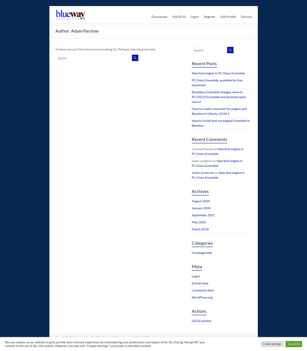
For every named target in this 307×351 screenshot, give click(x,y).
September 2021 (203, 215)
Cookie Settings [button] (272, 344)
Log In (195, 16)
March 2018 (200, 229)
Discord (246, 16)
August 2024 (201, 201)
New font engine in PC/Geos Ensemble (218, 73)
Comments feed (203, 290)
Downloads (159, 16)
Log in (196, 276)
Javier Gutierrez (203, 172)
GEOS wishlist (201, 321)
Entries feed (200, 283)
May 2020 (199, 222)
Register (209, 16)
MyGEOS (179, 16)
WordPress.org (202, 297)
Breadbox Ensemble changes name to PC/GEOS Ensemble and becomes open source (219, 97)
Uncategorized (202, 253)
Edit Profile (228, 16)
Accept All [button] (294, 344)
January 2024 (201, 208)
